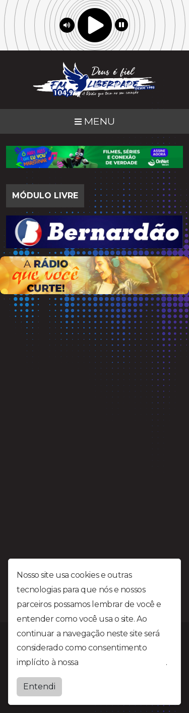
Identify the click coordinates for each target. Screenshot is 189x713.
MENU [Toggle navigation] (95, 121)
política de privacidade (123, 662)
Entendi (39, 686)
